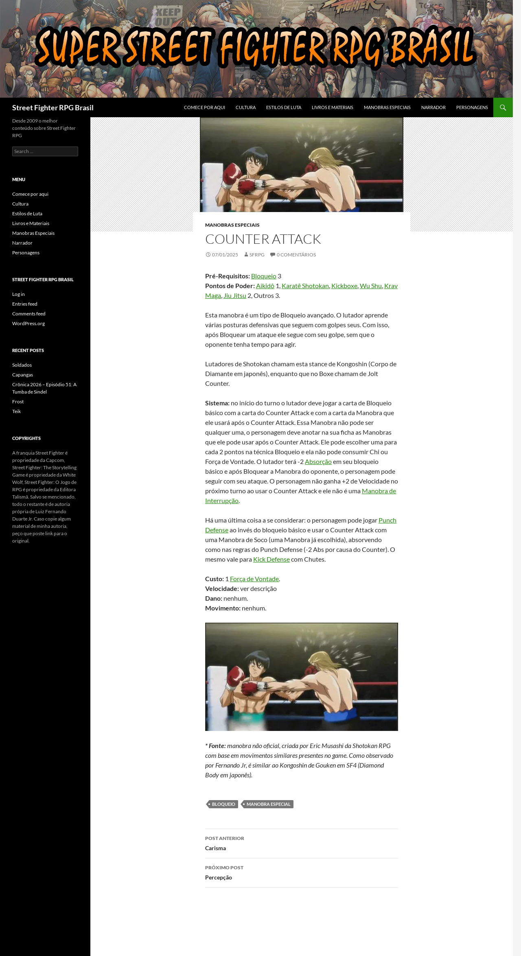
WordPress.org (28, 323)
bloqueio (223, 804)
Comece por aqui (204, 107)
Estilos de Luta (283, 107)
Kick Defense (271, 559)
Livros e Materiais (332, 107)
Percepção (301, 872)
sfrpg (257, 255)
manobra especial (269, 804)
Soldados (22, 365)
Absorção (318, 461)
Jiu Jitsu (234, 295)
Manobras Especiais (387, 107)
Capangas (22, 375)
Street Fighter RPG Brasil (53, 107)
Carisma (301, 842)
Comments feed (29, 314)
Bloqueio (263, 276)
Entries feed (24, 304)
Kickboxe (344, 285)
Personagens (472, 107)
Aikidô (265, 285)
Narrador (433, 107)
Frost (18, 401)
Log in (18, 294)
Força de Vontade (254, 578)
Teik (16, 411)
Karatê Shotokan (305, 285)
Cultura (246, 107)
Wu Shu (371, 285)
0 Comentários (296, 255)
